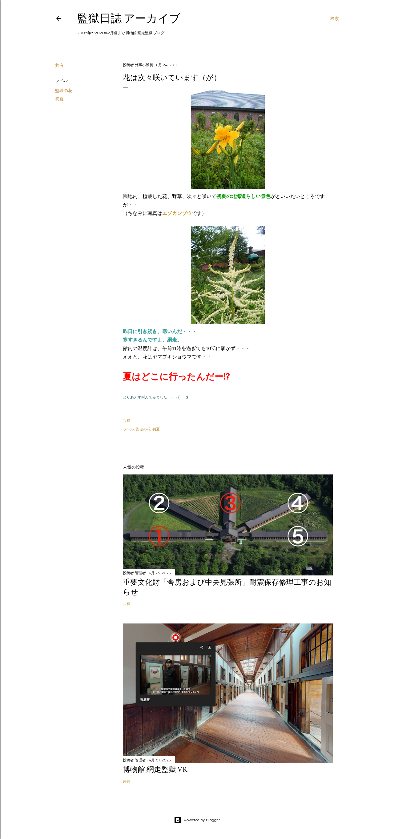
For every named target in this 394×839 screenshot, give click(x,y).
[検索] (334, 18)
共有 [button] (59, 65)
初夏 (59, 99)
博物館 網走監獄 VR (155, 769)
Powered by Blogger (197, 820)
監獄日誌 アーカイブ (128, 18)
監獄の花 (63, 90)
